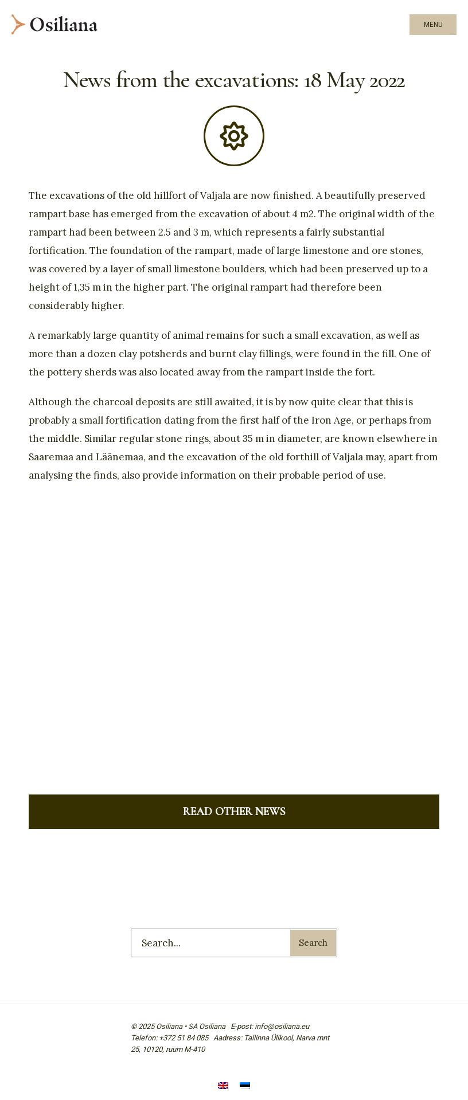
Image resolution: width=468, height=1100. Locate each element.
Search (313, 942)
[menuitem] (223, 1087)
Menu (433, 25)
